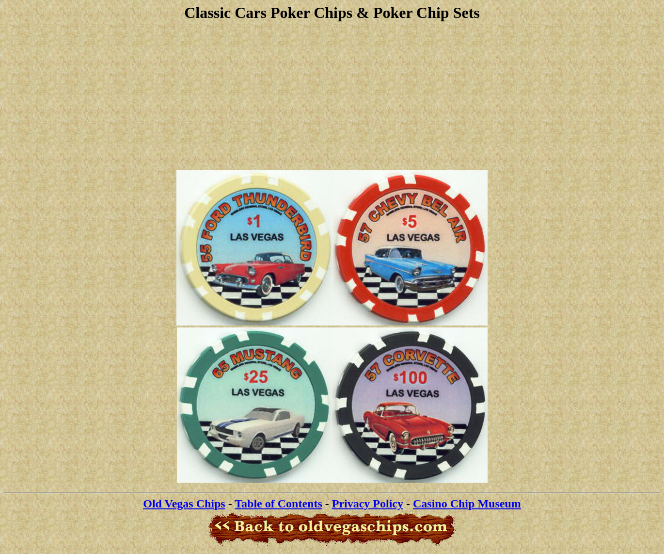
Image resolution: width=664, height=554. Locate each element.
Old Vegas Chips (184, 503)
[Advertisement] (332, 95)
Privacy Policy (367, 503)
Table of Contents (278, 503)
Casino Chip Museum (467, 503)
